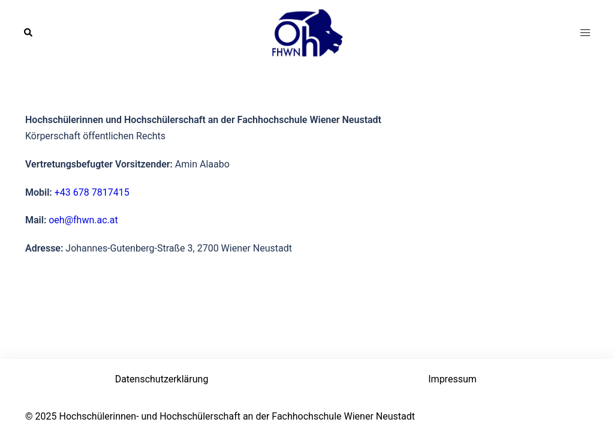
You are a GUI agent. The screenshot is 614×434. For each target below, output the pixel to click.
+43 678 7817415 (92, 192)
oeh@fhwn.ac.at (83, 220)
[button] (29, 33)
